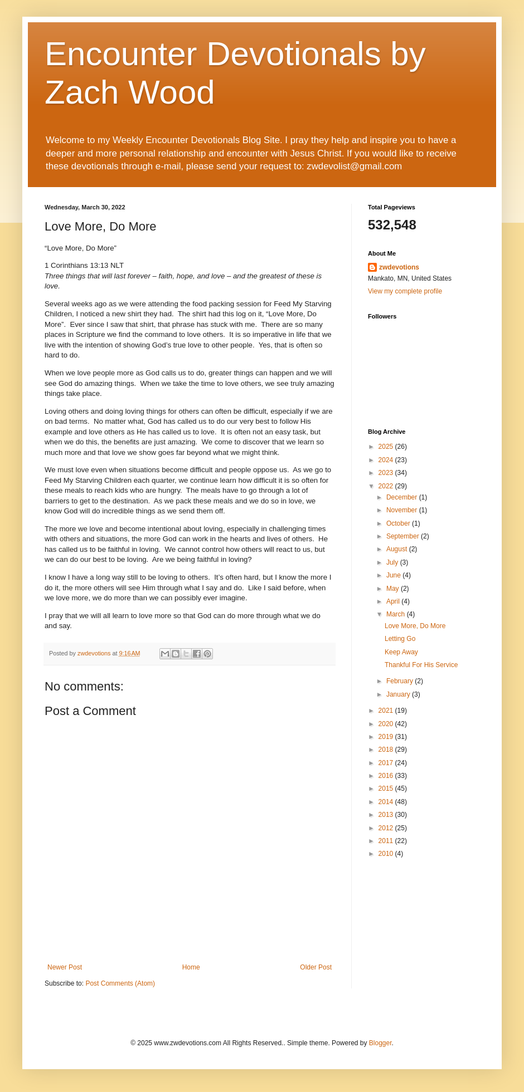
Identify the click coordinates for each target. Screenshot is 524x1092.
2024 (387, 460)
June (394, 575)
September (403, 536)
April (393, 601)
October (399, 523)
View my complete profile (405, 291)
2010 (387, 854)
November (402, 510)
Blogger (380, 1043)
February (400, 681)
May (393, 588)
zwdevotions (399, 267)
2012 (387, 828)
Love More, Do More (415, 626)
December (402, 497)
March (396, 614)
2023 (387, 473)
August (397, 549)
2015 (387, 788)
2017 (387, 763)
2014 (387, 802)
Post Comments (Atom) (120, 983)
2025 (387, 446)
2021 (387, 710)
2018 (387, 749)
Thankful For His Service (421, 665)
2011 (387, 841)
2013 (387, 815)
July (393, 562)
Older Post (316, 967)
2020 (387, 724)
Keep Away (401, 652)
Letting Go (400, 639)
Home (191, 967)
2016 (387, 776)
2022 (387, 486)
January (399, 694)
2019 (387, 737)
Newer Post (64, 967)
